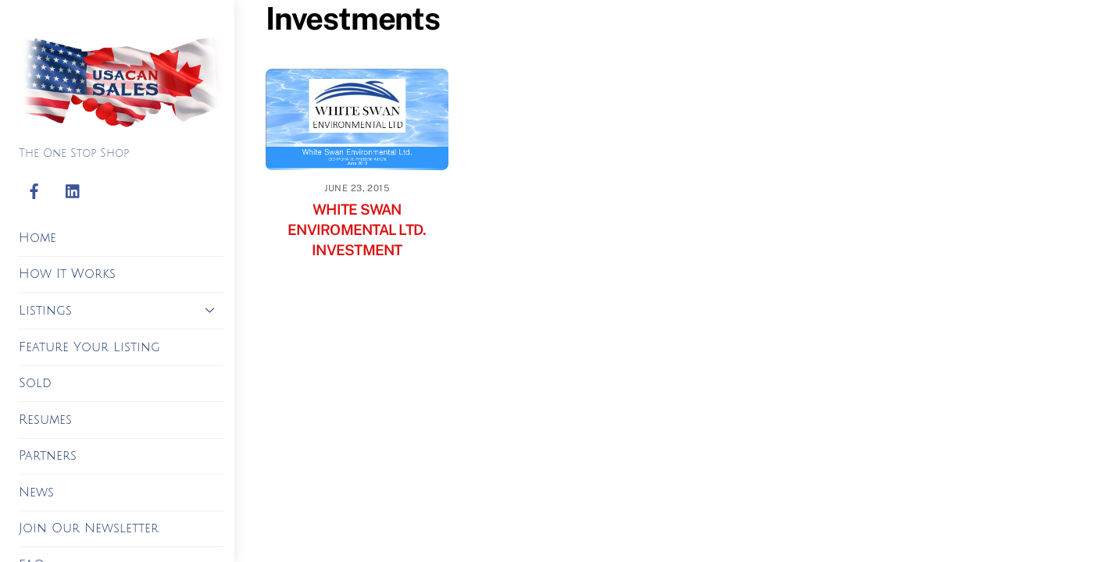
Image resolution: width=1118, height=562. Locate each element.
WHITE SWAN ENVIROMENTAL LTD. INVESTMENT (357, 229)
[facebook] (34, 192)
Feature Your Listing (89, 347)
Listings (121, 310)
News (36, 493)
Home (37, 238)
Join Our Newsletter (89, 528)
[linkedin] (73, 192)
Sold (35, 383)
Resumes (45, 420)
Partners (48, 456)
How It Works (67, 274)
